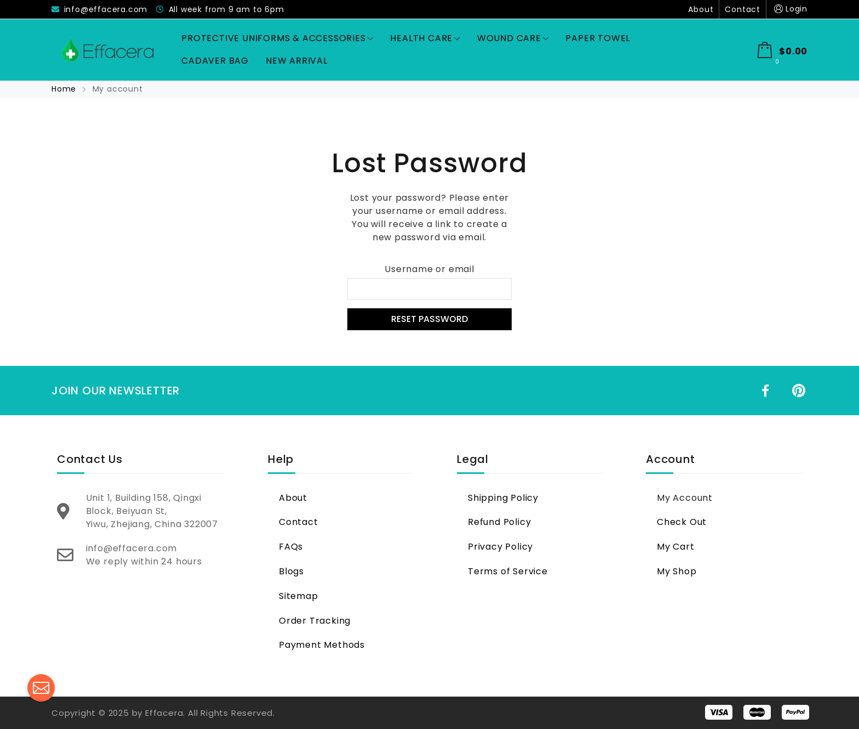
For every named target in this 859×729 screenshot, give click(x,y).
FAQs (291, 546)
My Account (685, 497)
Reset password (429, 319)
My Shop (677, 571)
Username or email (429, 269)
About (700, 9)
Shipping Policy (503, 497)
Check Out (682, 522)
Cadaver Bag (215, 60)
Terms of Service (508, 571)
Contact (742, 9)
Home (65, 88)
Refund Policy (499, 522)
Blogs (291, 571)
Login (790, 9)
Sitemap (298, 596)
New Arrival (297, 60)
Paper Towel (597, 38)
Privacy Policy (500, 546)
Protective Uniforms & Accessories (277, 38)
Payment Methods (322, 644)
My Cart (676, 546)
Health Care (425, 38)
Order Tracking (315, 620)
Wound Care (513, 38)
